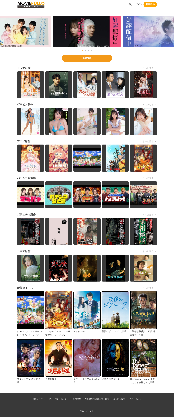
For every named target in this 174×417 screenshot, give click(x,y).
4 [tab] (91, 50)
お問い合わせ (135, 399)
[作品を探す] (130, 4)
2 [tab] (85, 50)
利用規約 (77, 399)
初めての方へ (38, 399)
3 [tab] (88, 50)
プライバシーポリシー (59, 399)
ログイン (137, 4)
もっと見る (148, 68)
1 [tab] (82, 50)
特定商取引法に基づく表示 (97, 399)
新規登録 (150, 4)
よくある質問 (119, 399)
